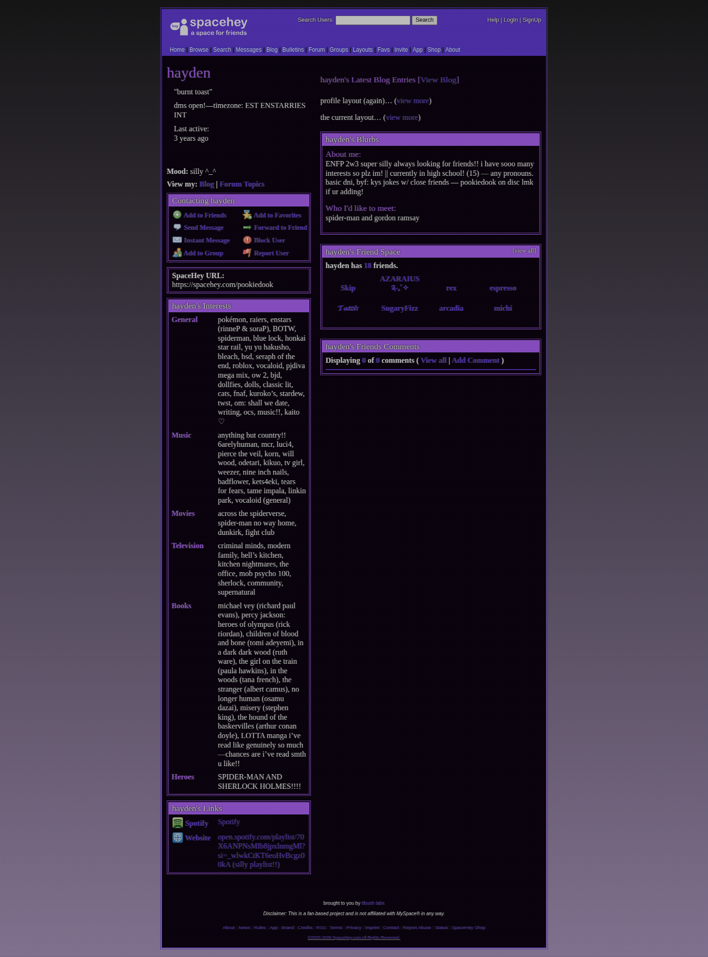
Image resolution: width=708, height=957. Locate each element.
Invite (401, 49)
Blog (272, 49)
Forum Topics (241, 184)
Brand (287, 927)
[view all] (524, 250)
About (452, 49)
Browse (199, 49)
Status (441, 927)
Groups (338, 49)
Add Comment (475, 360)
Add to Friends (199, 215)
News (244, 927)
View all (434, 360)
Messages (249, 49)
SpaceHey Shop (469, 927)
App (418, 49)
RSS (321, 927)
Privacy (353, 927)
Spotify (190, 823)
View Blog (438, 79)
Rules (260, 927)
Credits (305, 927)
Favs (383, 49)
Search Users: (316, 20)
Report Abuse (417, 927)
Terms (336, 927)
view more (413, 101)
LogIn (511, 20)
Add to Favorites (272, 215)
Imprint (372, 927)
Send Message (197, 227)
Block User (264, 240)
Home (177, 49)
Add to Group (197, 253)
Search (425, 20)
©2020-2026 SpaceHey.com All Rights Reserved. (354, 937)
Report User (266, 253)
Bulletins (293, 49)
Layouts (363, 49)
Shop (434, 49)
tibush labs (373, 903)
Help (493, 20)
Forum (317, 49)
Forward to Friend (275, 227)
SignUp (532, 20)
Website (191, 838)
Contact (391, 927)
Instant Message (201, 240)
